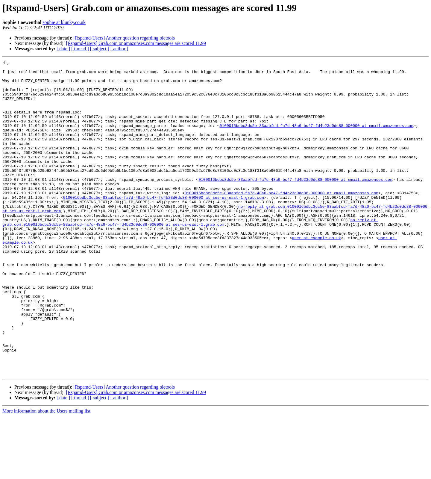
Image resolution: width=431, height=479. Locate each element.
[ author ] (119, 48)
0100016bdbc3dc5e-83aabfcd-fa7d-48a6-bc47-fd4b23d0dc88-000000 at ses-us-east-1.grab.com (163, 225)
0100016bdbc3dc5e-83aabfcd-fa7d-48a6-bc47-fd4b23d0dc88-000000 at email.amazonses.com (316, 139)
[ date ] (63, 48)
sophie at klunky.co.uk (64, 22)
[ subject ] (99, 48)
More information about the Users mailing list (46, 473)
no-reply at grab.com (261, 236)
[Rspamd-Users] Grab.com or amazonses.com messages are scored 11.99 (136, 43)
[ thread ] (80, 48)
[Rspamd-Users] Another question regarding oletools (124, 37)
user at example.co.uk (316, 273)
